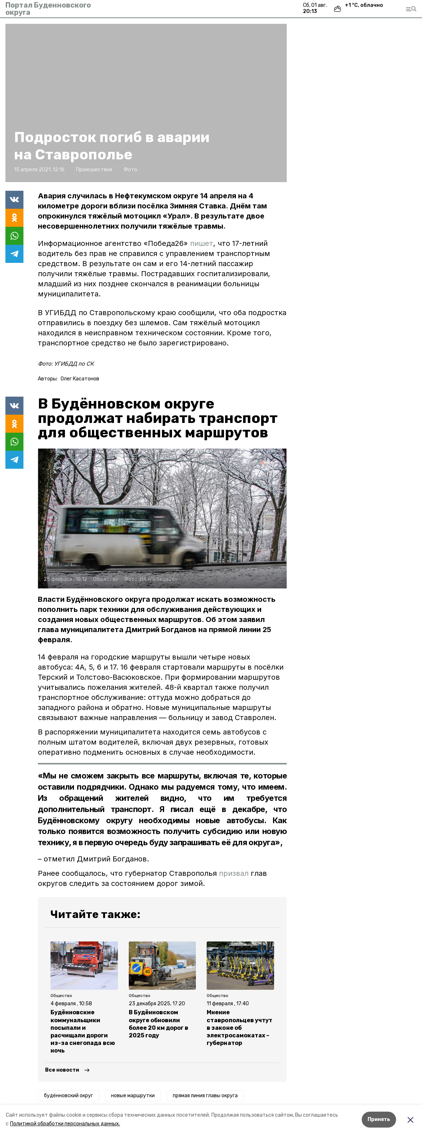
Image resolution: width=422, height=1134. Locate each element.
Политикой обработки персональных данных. (65, 1124)
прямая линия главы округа (205, 1096)
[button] (146, 103)
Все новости (62, 1070)
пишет (201, 243)
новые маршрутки (133, 1096)
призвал (235, 873)
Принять (379, 1119)
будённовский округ (68, 1096)
